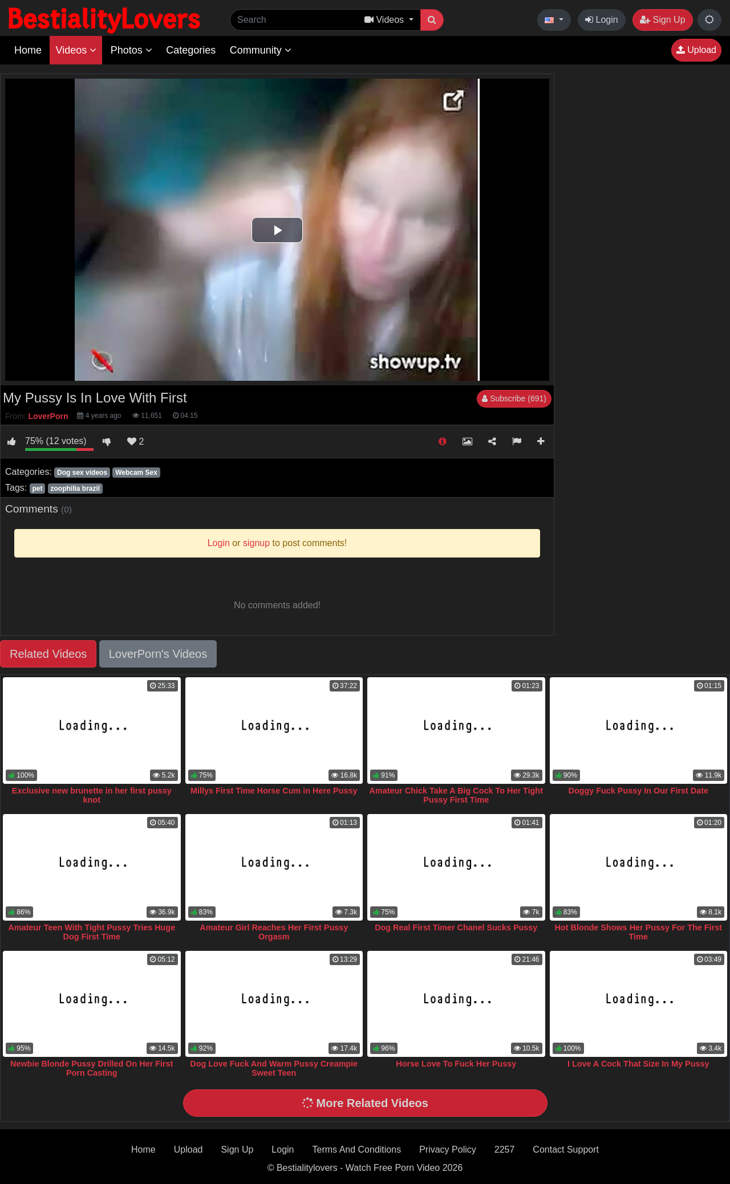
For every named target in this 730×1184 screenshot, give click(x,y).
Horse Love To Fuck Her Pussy (456, 1063)
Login (601, 20)
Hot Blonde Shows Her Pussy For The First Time (638, 932)
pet (37, 489)
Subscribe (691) (514, 398)
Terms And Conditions (357, 1149)
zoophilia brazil (75, 489)
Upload (696, 50)
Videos (75, 50)
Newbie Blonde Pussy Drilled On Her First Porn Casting (91, 1068)
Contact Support (566, 1149)
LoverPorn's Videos (158, 654)
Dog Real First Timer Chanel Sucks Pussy (456, 927)
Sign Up (662, 20)
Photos (131, 50)
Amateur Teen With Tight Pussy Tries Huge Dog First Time (91, 932)
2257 (504, 1149)
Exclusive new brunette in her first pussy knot (92, 795)
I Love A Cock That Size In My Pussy (638, 1063)
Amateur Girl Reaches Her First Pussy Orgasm (274, 932)
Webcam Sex (136, 473)
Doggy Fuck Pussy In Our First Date (639, 790)
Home (28, 50)
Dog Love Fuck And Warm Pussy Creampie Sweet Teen (274, 1068)
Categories (191, 50)
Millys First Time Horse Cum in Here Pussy (273, 790)
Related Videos (48, 654)
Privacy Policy (447, 1149)
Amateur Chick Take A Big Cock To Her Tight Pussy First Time (456, 795)
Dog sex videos (82, 473)
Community (260, 50)
